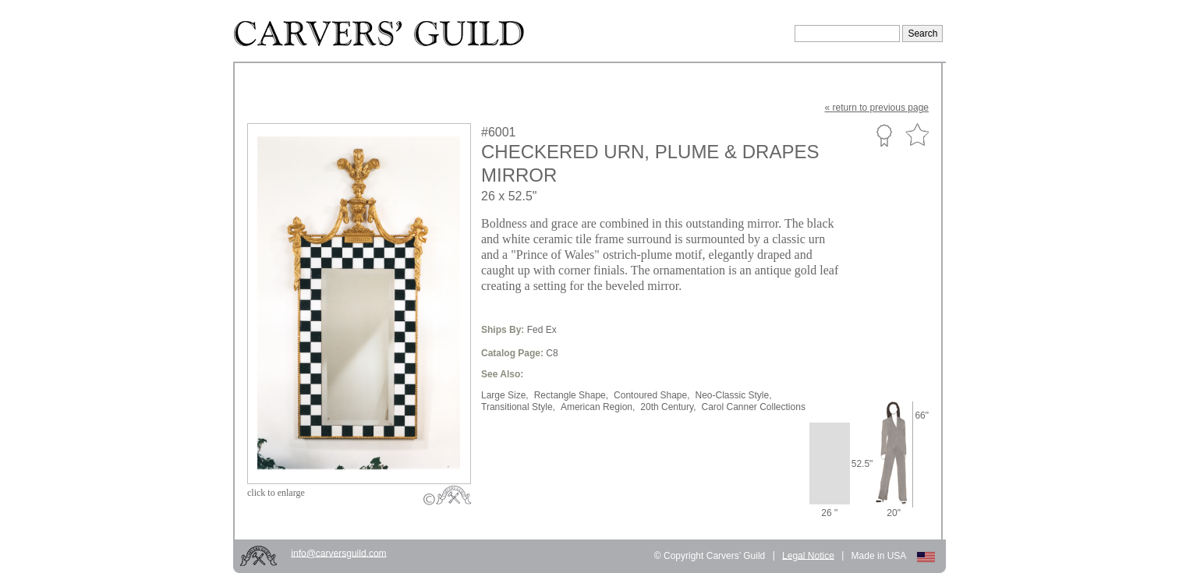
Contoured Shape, (651, 395)
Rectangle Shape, (571, 395)
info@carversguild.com (338, 552)
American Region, (598, 406)
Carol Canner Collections (753, 406)
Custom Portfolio (884, 135)
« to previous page (877, 107)
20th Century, (668, 406)
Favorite (917, 135)
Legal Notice (808, 555)
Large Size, (505, 395)
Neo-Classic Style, (734, 395)
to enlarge (276, 492)
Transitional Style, (518, 406)
